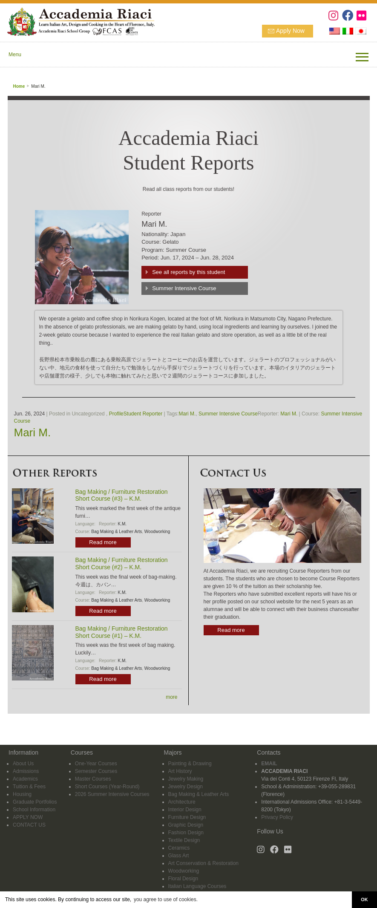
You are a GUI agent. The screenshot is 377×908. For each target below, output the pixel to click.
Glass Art (178, 856)
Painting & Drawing (190, 764)
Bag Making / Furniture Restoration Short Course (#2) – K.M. (121, 563)
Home (19, 86)
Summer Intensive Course (184, 288)
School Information (34, 810)
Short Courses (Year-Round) (107, 787)
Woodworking (157, 531)
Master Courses (93, 779)
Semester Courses (96, 771)
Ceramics (179, 848)
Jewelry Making (186, 779)
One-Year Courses (96, 764)
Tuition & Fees (29, 787)
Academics (25, 779)
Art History (180, 771)
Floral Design (183, 879)
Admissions (26, 771)
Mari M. (187, 414)
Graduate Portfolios (35, 802)
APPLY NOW (28, 817)
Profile (116, 414)
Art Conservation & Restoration (203, 863)
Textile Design (184, 840)
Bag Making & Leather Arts (116, 531)
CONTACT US (29, 825)
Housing (22, 794)
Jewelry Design (185, 787)
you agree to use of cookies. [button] (166, 899)
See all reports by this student (188, 272)
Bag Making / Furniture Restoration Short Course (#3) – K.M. (121, 495)
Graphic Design (186, 825)
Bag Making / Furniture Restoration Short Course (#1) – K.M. (121, 632)
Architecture (182, 802)
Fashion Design (186, 833)
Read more (102, 542)
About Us (23, 764)
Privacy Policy (277, 817)
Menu (15, 55)
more (171, 697)
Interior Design (184, 810)
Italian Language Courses (197, 886)
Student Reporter (143, 414)
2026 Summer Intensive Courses (112, 794)
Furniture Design (187, 817)
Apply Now (290, 30)
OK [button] (364, 899)
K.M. (122, 524)
